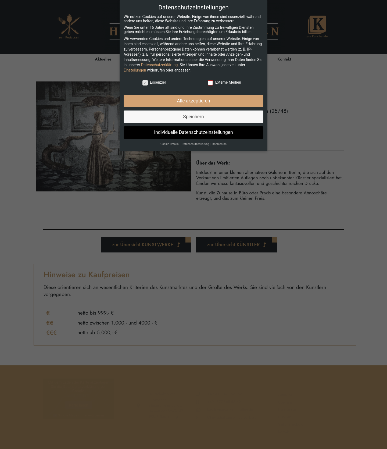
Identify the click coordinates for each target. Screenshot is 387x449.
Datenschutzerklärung (159, 65)
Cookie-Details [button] (169, 144)
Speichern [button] (193, 116)
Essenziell (154, 82)
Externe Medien (224, 82)
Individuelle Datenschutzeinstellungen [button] (193, 132)
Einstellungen (135, 70)
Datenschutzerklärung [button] (196, 144)
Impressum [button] (219, 144)
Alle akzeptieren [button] (193, 101)
